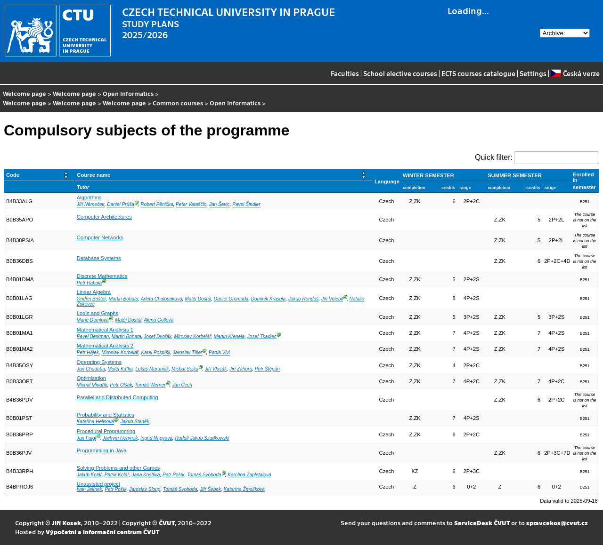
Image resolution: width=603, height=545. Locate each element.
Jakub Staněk (134, 422)
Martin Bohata (124, 298)
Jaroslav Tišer (188, 352)
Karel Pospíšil (156, 352)
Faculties (345, 73)
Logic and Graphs (97, 313)
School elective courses (400, 73)
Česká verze (575, 73)
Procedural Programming (106, 431)
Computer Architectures (104, 217)
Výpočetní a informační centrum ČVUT (102, 531)
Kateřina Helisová (95, 422)
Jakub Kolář (89, 474)
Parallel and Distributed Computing (117, 397)
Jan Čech (182, 384)
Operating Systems (99, 362)
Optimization (91, 378)
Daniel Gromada (231, 298)
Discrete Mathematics (102, 276)
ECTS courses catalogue (478, 73)
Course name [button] (93, 175)
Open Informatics (128, 93)
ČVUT (167, 522)
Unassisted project (98, 484)
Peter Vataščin (191, 204)
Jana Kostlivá (145, 474)
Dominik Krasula (268, 298)
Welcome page (24, 93)
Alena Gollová (159, 320)
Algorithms (89, 197)
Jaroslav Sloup (144, 489)
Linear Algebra (94, 292)
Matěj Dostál (198, 298)
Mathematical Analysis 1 (105, 329)
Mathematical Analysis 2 (105, 345)
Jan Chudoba (91, 368)
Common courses (178, 102)
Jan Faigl (86, 438)
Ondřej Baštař (91, 298)
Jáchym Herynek (120, 438)
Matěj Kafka (119, 368)
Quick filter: (494, 157)
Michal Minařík (92, 384)
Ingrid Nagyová (156, 438)
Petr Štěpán (267, 368)
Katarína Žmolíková (244, 489)
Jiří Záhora (240, 368)
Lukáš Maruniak (152, 368)
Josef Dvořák (157, 336)
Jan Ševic (219, 204)
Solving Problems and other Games (118, 468)
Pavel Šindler (246, 204)
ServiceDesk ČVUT (482, 522)
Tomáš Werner (150, 384)
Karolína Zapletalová (249, 474)
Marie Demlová (93, 320)
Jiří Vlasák (216, 368)
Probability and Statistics (105, 415)
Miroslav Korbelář (192, 336)
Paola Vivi (219, 352)
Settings (533, 73)
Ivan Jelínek (89, 489)
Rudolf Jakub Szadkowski (202, 438)
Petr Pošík (174, 474)
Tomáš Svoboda (204, 474)
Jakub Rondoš (303, 298)
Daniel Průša (120, 204)
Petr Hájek (88, 352)
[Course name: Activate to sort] (224, 175)
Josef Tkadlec (262, 336)
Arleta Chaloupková (161, 298)
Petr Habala (89, 282)
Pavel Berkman (93, 336)
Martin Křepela (229, 336)
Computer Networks (100, 237)
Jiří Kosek (66, 522)
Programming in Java (102, 450)
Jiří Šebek (210, 489)
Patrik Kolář (117, 474)
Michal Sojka (184, 368)
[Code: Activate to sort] (39, 175)
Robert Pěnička (157, 204)
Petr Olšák (121, 384)
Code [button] (12, 175)
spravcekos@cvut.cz (557, 522)
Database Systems (99, 258)
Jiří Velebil (332, 298)
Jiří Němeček (91, 204)
